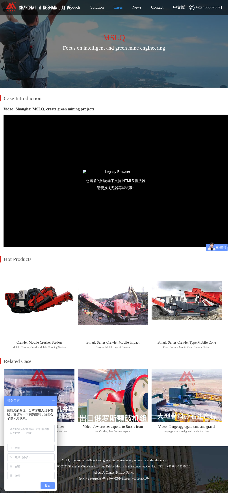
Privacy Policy (125, 472)
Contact (110, 472)
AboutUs (99, 472)
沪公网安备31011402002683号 (129, 478)
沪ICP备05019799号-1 (93, 478)
